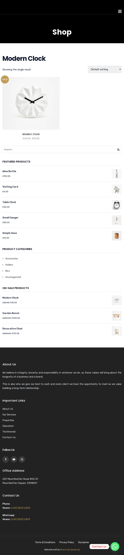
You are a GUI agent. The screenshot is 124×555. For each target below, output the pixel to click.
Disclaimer (83, 542)
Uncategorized (13, 277)
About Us (7, 408)
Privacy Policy (66, 542)
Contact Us (9, 437)
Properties (8, 420)
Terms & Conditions (45, 542)
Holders (9, 264)
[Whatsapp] (115, 546)
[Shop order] (105, 69)
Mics (7, 271)
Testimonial (8, 431)
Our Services (9, 414)
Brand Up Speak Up (70, 549)
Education (8, 425)
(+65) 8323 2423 (20, 507)
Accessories (11, 258)
